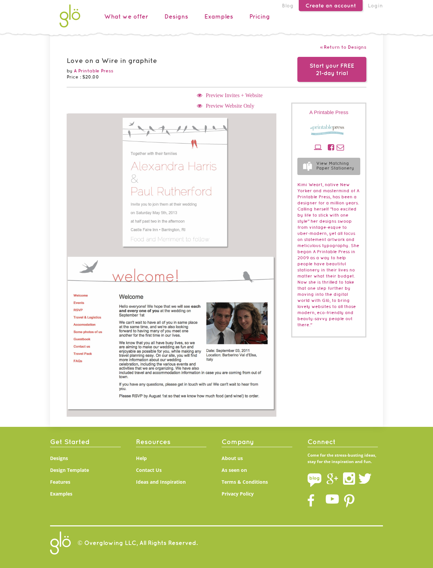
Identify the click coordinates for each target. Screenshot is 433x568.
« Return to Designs (343, 47)
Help (141, 458)
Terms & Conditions (245, 482)
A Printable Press (93, 70)
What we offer (126, 16)
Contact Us (149, 470)
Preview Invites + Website (234, 95)
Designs (176, 16)
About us (232, 458)
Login (375, 5)
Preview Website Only (230, 105)
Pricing (259, 16)
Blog (288, 5)
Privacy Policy (238, 493)
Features (60, 482)
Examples (218, 16)
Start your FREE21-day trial (332, 69)
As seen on (234, 470)
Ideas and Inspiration (161, 482)
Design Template (69, 470)
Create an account (330, 5)
